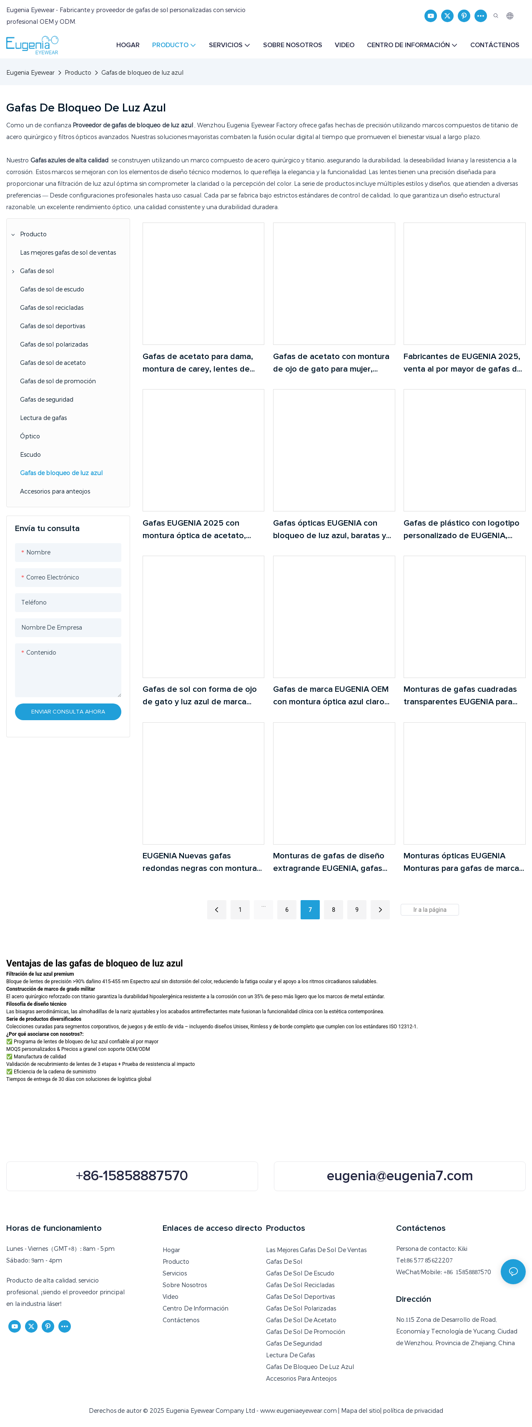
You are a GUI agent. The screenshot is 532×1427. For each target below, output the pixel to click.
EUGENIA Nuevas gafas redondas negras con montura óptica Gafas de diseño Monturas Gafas (200, 863)
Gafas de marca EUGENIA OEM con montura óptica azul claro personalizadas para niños (331, 696)
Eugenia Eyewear (30, 72)
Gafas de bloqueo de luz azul (142, 72)
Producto (78, 72)
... (263, 904)
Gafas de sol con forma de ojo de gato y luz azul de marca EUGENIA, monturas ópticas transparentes (200, 696)
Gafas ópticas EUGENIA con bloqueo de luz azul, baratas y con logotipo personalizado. (329, 530)
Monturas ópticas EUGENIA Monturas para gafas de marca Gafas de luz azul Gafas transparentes (461, 863)
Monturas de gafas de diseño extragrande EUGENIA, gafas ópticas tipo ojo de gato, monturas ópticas (328, 863)
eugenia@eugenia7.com (400, 1176)
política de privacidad (413, 1410)
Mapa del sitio (360, 1410)
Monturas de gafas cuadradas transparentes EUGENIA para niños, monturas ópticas (460, 696)
